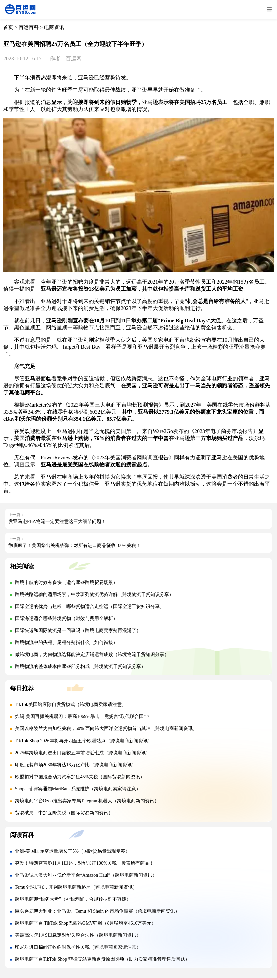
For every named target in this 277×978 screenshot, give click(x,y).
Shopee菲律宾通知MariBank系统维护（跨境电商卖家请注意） (78, 788)
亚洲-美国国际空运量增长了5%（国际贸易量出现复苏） (72, 851)
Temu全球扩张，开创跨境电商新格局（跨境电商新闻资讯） (76, 887)
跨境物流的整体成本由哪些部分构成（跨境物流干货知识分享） (80, 666)
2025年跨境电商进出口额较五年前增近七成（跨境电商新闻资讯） (82, 752)
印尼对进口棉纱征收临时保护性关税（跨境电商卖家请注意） (78, 947)
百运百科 (29, 27)
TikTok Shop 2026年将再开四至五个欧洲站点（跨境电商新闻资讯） (83, 740)
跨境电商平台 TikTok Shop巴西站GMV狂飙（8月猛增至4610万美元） (85, 923)
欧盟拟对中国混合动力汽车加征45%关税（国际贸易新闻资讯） (80, 776)
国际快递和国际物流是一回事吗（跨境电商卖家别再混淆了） (78, 630)
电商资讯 (54, 27)
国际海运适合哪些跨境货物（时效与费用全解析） (66, 618)
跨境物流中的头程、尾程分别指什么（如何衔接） (66, 642)
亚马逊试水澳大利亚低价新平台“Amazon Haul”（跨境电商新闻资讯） (86, 875)
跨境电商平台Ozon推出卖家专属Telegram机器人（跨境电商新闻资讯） (87, 800)
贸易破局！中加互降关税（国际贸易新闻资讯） (64, 812)
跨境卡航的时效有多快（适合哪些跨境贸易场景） (66, 582)
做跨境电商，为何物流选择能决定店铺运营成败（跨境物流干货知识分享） (92, 654)
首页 (8, 27)
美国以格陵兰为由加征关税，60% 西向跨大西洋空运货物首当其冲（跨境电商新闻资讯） (106, 728)
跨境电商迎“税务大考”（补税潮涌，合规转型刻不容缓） (73, 899)
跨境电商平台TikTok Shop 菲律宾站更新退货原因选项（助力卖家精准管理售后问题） (102, 959)
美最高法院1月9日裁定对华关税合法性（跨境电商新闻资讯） (78, 935)
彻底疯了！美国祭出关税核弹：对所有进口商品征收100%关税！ (74, 545)
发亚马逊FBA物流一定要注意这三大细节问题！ (57, 521)
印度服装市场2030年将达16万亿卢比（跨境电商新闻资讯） (75, 764)
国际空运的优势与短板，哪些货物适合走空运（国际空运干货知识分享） (89, 606)
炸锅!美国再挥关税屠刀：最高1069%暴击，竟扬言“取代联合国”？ (83, 716)
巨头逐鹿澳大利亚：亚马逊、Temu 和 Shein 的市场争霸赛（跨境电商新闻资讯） (97, 911)
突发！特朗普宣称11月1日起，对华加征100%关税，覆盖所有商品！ (84, 863)
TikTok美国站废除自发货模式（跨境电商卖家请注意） (70, 704)
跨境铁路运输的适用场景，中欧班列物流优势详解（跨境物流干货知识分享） (94, 594)
